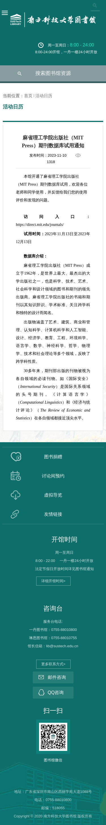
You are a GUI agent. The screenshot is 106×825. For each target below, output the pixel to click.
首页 (28, 95)
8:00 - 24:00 (82, 45)
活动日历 (43, 95)
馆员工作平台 (18, 592)
